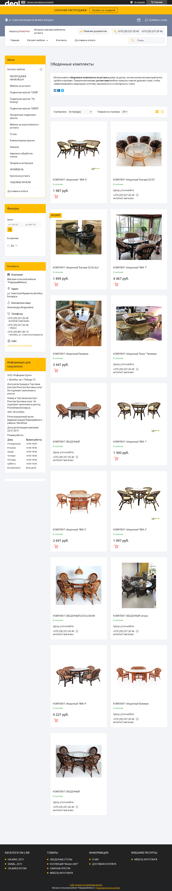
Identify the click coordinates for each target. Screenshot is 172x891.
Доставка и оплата (85, 40)
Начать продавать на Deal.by (40, 2)
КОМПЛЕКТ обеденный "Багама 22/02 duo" (76, 267)
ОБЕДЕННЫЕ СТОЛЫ (61, 859)
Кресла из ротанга (20, 176)
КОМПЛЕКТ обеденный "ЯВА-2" (130, 529)
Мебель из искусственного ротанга (24, 126)
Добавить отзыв (158, 20)
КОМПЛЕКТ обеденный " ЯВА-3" (70, 179)
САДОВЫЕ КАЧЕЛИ (20, 182)
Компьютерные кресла (22, 140)
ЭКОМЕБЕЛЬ (17, 169)
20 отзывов (139, 2)
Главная (15, 40)
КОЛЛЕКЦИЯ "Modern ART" (64, 864)
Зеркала (14, 147)
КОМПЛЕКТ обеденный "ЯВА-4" (70, 703)
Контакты (61, 40)
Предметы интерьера (21, 163)
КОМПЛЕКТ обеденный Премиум (70, 354)
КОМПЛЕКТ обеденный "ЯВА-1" (130, 441)
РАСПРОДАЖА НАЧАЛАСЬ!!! (18, 78)
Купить (78, 196)
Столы (13, 134)
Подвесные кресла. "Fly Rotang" (22, 100)
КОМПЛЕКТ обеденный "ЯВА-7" (130, 267)
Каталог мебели (36, 40)
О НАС (95, 859)
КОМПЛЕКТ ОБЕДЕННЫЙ (66, 441)
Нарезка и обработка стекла (21, 155)
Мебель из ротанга (20, 86)
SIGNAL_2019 (15, 864)
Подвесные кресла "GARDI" (24, 108)
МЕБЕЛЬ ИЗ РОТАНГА (61, 873)
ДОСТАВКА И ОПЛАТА (104, 864)
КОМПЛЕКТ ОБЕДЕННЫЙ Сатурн (130, 616)
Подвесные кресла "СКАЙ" (24, 92)
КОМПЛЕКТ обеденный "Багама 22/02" (134, 179)
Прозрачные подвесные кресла (23, 116)
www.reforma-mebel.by (19, 345)
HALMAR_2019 (16, 859)
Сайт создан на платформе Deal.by (86, 885)
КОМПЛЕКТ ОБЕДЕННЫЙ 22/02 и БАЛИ (74, 616)
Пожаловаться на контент (108, 888)
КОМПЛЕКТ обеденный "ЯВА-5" (70, 529)
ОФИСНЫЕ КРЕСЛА (60, 868)
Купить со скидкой (103, 10)
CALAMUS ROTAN (17, 868)
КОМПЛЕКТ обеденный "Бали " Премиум (135, 354)
